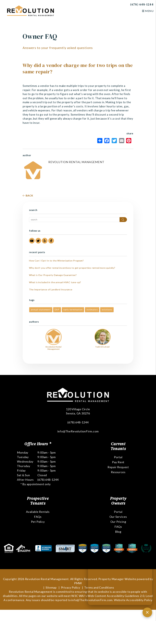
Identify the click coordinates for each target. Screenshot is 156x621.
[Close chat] (147, 612)
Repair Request (118, 467)
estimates (92, 309)
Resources (118, 472)
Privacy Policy (70, 587)
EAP (57, 309)
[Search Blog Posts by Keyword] (74, 219)
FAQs (38, 516)
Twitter (114, 140)
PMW (78, 583)
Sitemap (51, 587)
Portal (118, 457)
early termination (73, 309)
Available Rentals (38, 511)
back (28, 195)
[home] (30, 10)
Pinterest (128, 140)
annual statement (41, 309)
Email (121, 140)
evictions (107, 309)
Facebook (106, 140)
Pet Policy (38, 521)
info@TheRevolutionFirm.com (78, 431)
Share (99, 140)
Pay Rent (118, 462)
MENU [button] (148, 10)
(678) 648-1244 (142, 4)
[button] (32, 240)
